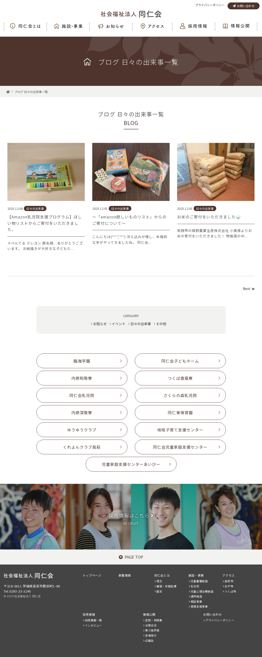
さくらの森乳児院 (180, 395)
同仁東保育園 (180, 412)
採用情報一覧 (93, 620)
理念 (159, 581)
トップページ (92, 575)
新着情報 (125, 575)
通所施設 (196, 596)
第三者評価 (152, 630)
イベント (118, 323)
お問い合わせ (244, 6)
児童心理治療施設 (202, 591)
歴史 (159, 591)
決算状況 (150, 625)
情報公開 (149, 614)
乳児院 (195, 586)
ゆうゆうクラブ (81, 430)
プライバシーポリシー (210, 5)
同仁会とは (162, 575)
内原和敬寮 (81, 378)
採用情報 (89, 614)
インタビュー (93, 625)
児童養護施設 (199, 581)
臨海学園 (82, 361)
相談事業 (196, 601)
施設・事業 (196, 575)
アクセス (228, 575)
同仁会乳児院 (81, 395)
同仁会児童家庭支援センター (180, 447)
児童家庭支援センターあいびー (131, 464)
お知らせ (100, 323)
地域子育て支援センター (180, 430)
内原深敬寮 (81, 412)
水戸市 (229, 586)
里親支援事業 (199, 606)
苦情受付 (150, 635)
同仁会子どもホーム (180, 361)
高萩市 (229, 581)
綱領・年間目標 (166, 586)
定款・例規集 (153, 620)
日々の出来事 (140, 323)
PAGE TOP (131, 557)
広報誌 (149, 640)
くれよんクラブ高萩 (82, 447)
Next (249, 288)
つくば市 (230, 591)
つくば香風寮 (180, 378)
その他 (161, 323)
